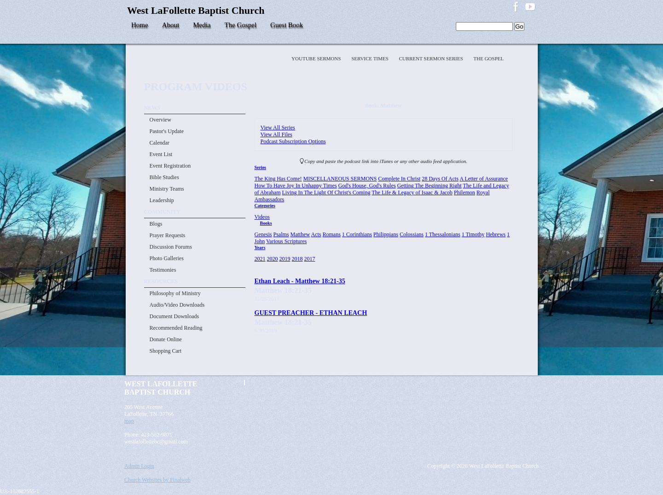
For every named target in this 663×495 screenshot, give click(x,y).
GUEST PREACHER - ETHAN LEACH (311, 312)
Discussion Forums (171, 247)
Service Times (370, 58)
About (171, 25)
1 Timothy (473, 234)
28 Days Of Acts (440, 178)
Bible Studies (164, 177)
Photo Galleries (167, 258)
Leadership (162, 200)
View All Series (278, 127)
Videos (262, 217)
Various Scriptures (286, 241)
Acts (316, 234)
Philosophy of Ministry (175, 293)
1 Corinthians (357, 234)
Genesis (263, 234)
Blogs (156, 224)
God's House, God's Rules (366, 185)
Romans (332, 234)
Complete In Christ (399, 178)
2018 (297, 259)
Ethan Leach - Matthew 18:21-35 (300, 281)
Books (266, 223)
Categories (265, 205)
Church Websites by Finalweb (157, 480)
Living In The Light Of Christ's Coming (326, 192)
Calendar (159, 143)
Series (260, 167)
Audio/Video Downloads (177, 305)
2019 (285, 259)
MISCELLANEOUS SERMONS (340, 178)
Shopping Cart (166, 351)
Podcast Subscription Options (293, 141)
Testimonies (163, 270)
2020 (272, 259)
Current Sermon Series (431, 58)
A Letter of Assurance (483, 178)
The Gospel (241, 25)
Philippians (385, 234)
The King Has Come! (278, 178)
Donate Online (166, 339)
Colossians (412, 234)
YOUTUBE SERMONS (316, 58)
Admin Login (139, 466)
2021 (260, 259)
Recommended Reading (176, 328)
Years (260, 247)
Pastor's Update (167, 131)
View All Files (276, 134)
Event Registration (170, 166)
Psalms (281, 234)
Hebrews (496, 234)
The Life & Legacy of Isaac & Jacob (412, 192)
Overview (160, 119)
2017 (309, 259)
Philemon (464, 192)
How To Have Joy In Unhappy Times (296, 185)
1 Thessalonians (442, 234)
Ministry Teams (167, 189)
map (129, 421)
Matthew (300, 234)
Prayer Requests (168, 235)
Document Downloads (174, 316)
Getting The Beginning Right (429, 185)
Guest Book (286, 25)
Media (201, 25)
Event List (161, 154)
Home (139, 25)
